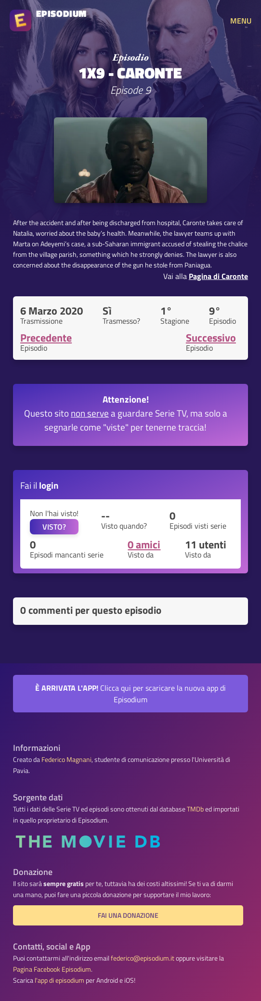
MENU (240, 20)
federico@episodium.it (142, 958)
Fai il (39, 485)
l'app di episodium (59, 980)
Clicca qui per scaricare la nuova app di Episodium (130, 693)
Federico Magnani (66, 759)
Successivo (211, 337)
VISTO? (54, 526)
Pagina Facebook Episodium (52, 969)
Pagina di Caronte (218, 276)
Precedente (46, 337)
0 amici (144, 544)
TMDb (195, 809)
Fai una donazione (128, 915)
